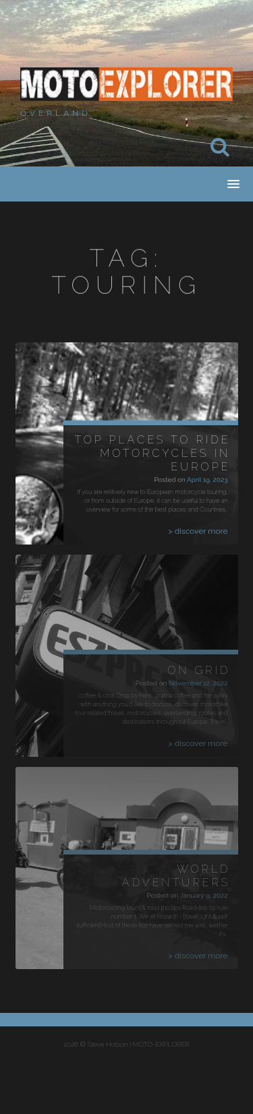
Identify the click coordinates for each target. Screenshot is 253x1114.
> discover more (198, 531)
